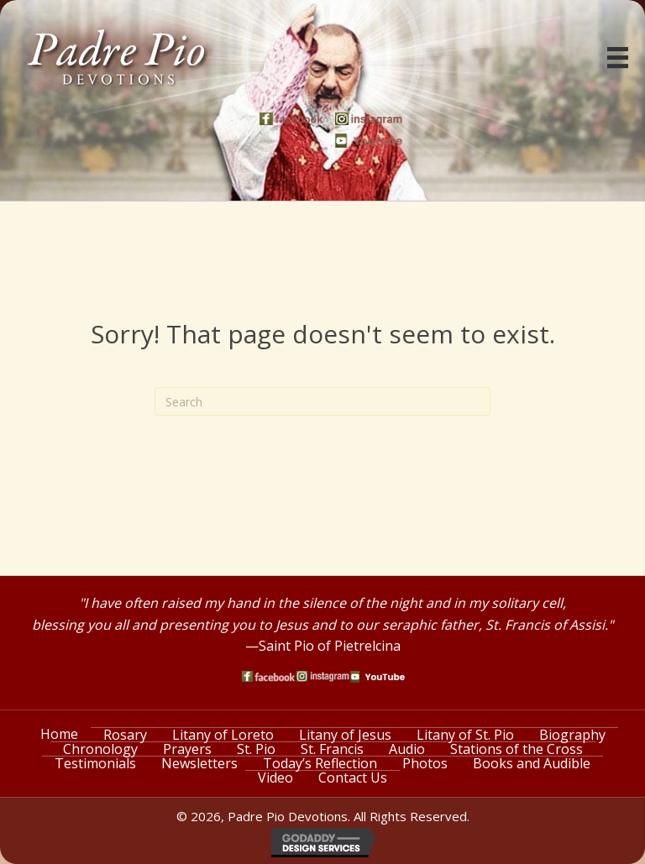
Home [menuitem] (59, 734)
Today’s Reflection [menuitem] (320, 763)
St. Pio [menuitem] (256, 749)
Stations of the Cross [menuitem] (516, 749)
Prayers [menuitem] (187, 749)
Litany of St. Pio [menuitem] (465, 734)
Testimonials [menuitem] (95, 763)
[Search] (322, 401)
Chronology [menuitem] (100, 749)
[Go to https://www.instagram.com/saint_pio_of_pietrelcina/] (368, 119)
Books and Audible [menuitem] (531, 763)
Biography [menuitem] (572, 734)
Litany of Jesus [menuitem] (345, 734)
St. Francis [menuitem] (332, 749)
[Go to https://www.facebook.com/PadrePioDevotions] (293, 119)
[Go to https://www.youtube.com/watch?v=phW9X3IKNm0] (368, 141)
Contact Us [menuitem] (352, 777)
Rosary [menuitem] (125, 734)
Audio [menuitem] (407, 749)
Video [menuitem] (275, 777)
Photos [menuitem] (425, 763)
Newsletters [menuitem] (199, 763)
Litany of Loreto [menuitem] (223, 734)
